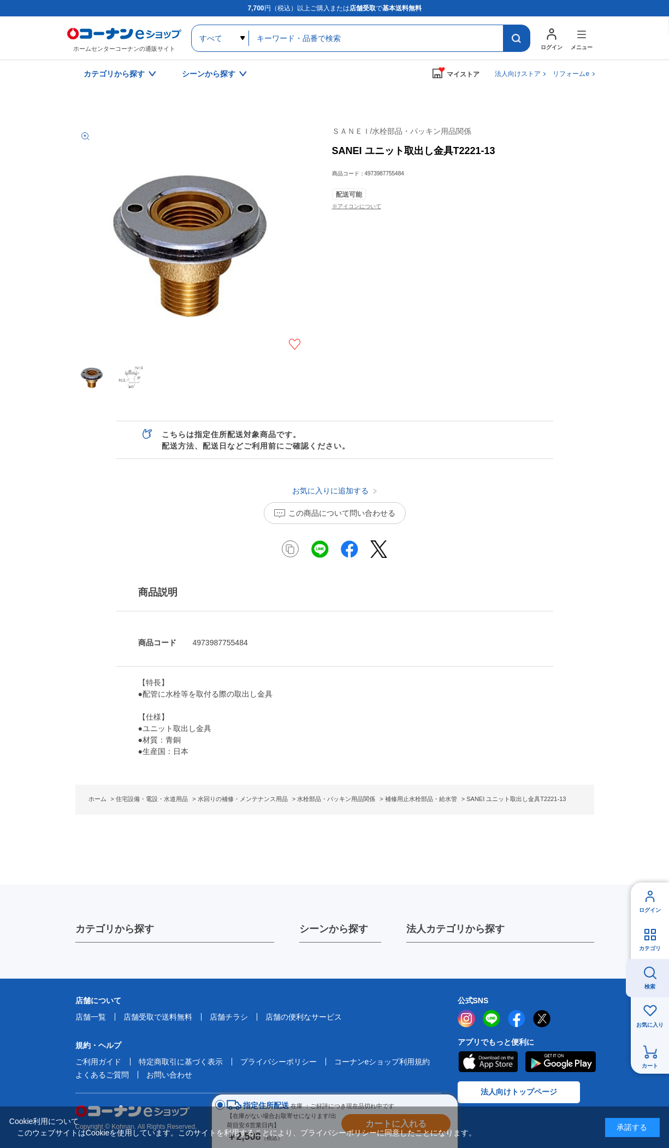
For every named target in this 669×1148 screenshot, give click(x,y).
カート (650, 1066)
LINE (491, 1018)
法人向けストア (518, 73)
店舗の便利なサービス (303, 1017)
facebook (516, 1018)
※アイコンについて (356, 206)
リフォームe (571, 73)
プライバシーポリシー (278, 1061)
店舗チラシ (229, 1017)
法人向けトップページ (519, 1091)
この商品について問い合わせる (341, 513)
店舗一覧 (90, 1017)
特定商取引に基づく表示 (181, 1061)
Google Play (560, 1061)
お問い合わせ (169, 1075)
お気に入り (650, 1025)
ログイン (650, 910)
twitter (541, 1018)
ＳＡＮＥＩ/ (402, 131)
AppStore (488, 1061)
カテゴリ (650, 948)
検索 (649, 987)
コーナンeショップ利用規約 (382, 1061)
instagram (466, 1018)
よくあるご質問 (102, 1075)
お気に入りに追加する (294, 344)
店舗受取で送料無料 (157, 1017)
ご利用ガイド (98, 1061)
